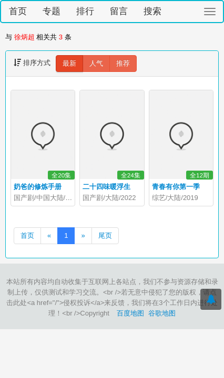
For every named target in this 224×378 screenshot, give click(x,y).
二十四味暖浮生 (106, 187)
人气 (96, 63)
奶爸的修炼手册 (38, 187)
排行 (85, 11)
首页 (18, 11)
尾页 (105, 235)
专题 (51, 11)
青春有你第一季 (176, 187)
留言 (119, 11)
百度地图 (130, 313)
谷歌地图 (162, 313)
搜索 (152, 11)
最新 (69, 63)
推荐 (123, 63)
